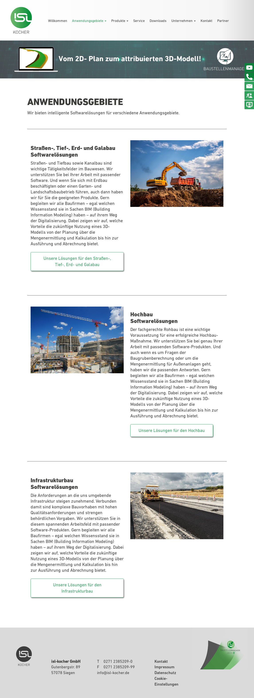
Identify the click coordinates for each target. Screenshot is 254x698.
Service (139, 21)
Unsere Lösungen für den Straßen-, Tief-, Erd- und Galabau (77, 261)
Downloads (158, 21)
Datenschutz (165, 672)
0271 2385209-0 (118, 661)
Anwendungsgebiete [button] (89, 21)
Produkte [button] (119, 21)
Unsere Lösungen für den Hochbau (172, 430)
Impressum (164, 667)
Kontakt (206, 21)
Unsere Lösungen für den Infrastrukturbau (77, 588)
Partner (223, 21)
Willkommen (57, 21)
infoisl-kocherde (113, 672)
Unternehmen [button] (183, 21)
